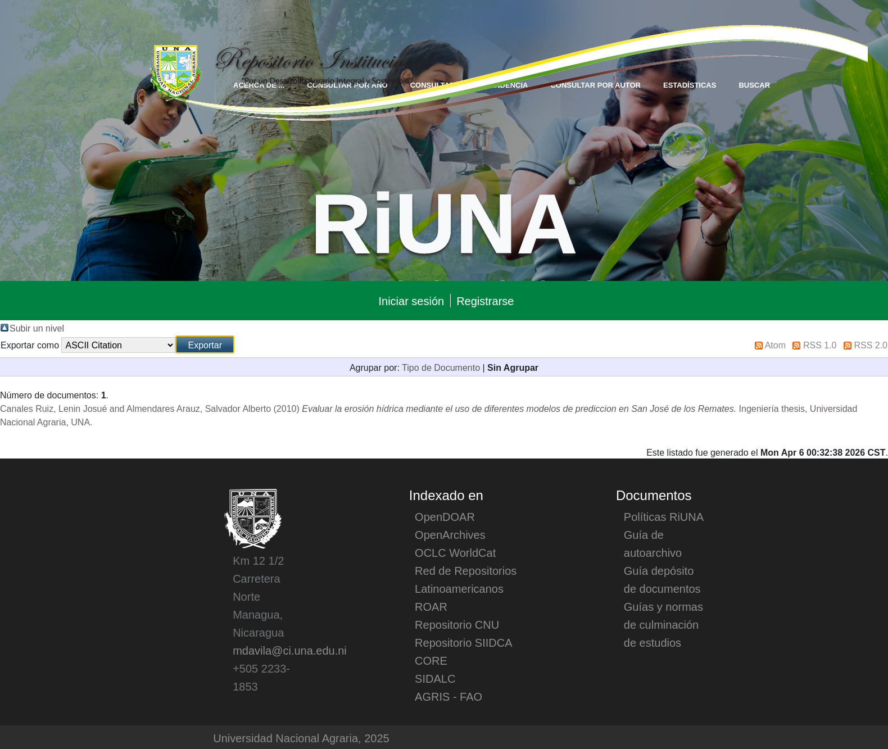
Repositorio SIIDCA (463, 642)
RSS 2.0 (870, 344)
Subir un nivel (37, 327)
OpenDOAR (445, 516)
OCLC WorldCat (455, 552)
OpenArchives (450, 534)
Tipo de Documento (441, 367)
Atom (775, 344)
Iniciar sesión (411, 300)
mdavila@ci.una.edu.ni (290, 650)
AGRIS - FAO (448, 696)
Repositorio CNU (457, 624)
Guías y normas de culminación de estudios (663, 624)
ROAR (431, 606)
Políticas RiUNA (664, 516)
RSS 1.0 (820, 344)
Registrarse (485, 300)
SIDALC (435, 678)
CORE (431, 660)
